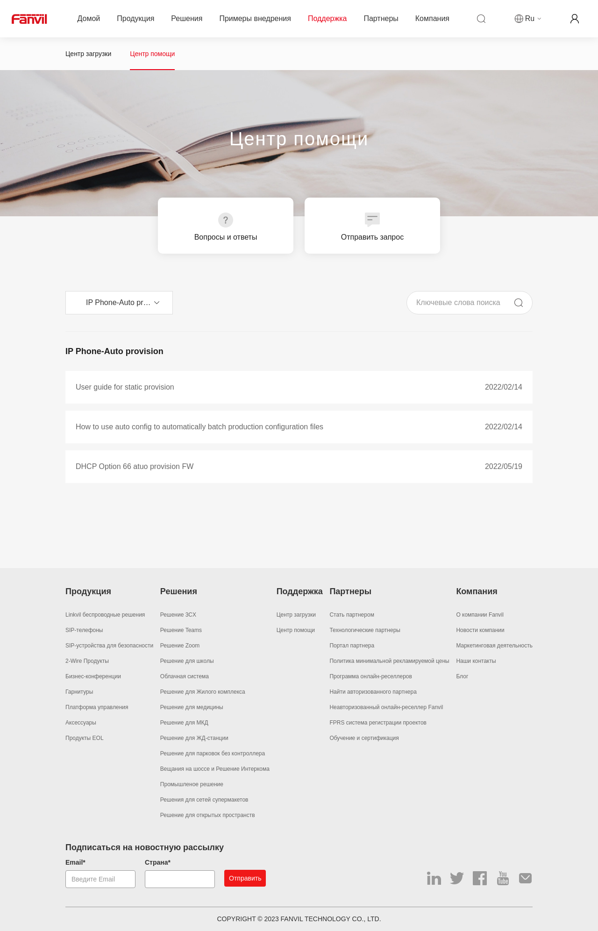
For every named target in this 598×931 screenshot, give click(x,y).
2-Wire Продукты (87, 661)
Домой (89, 19)
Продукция (135, 19)
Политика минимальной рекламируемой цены (389, 661)
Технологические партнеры (364, 630)
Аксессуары (80, 722)
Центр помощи (152, 53)
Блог (462, 676)
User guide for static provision (125, 387)
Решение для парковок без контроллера (212, 753)
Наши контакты (476, 661)
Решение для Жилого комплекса (202, 692)
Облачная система (184, 676)
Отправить (245, 878)
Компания (432, 19)
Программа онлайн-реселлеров (370, 676)
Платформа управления (96, 707)
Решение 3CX (178, 614)
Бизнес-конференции (93, 676)
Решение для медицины (191, 707)
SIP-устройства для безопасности (109, 645)
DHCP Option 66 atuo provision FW (134, 466)
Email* (75, 862)
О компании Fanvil (480, 614)
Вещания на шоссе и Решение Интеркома (215, 769)
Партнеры (380, 19)
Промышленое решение (191, 784)
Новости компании (480, 630)
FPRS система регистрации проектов (378, 722)
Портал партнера (351, 645)
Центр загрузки (88, 53)
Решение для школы (187, 661)
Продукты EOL (84, 738)
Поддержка (327, 19)
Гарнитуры (79, 692)
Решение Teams (181, 630)
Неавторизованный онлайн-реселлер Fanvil (386, 707)
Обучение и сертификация (364, 738)
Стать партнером (351, 614)
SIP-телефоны (84, 630)
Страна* (158, 862)
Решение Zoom (179, 645)
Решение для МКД (184, 722)
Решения (186, 19)
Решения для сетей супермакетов (204, 799)
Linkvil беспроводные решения (105, 614)
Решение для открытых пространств (207, 815)
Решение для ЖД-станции (194, 738)
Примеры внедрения (255, 19)
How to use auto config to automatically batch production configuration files (199, 427)
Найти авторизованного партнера (373, 692)
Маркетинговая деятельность (494, 645)
